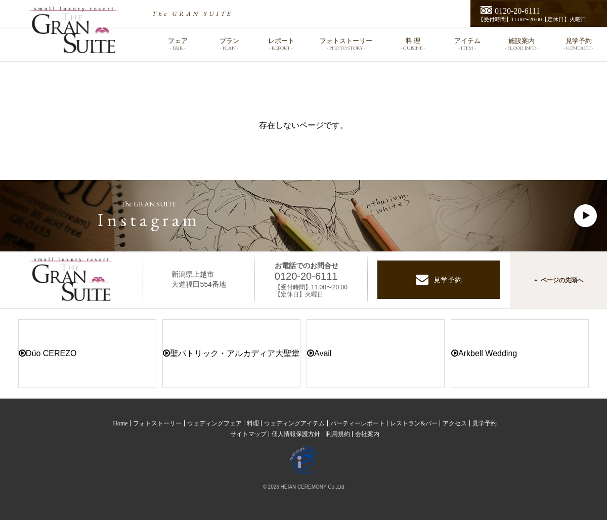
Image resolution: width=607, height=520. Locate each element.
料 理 (413, 43)
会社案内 (367, 434)
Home (120, 423)
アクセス (455, 423)
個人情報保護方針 (296, 434)
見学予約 (578, 43)
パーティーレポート (357, 423)
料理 (253, 423)
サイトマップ (248, 434)
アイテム (467, 43)
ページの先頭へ (558, 280)
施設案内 (521, 43)
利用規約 (338, 434)
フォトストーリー (345, 43)
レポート (281, 43)
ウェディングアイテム (294, 423)
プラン (229, 43)
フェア (177, 43)
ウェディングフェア (214, 423)
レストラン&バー (413, 423)
